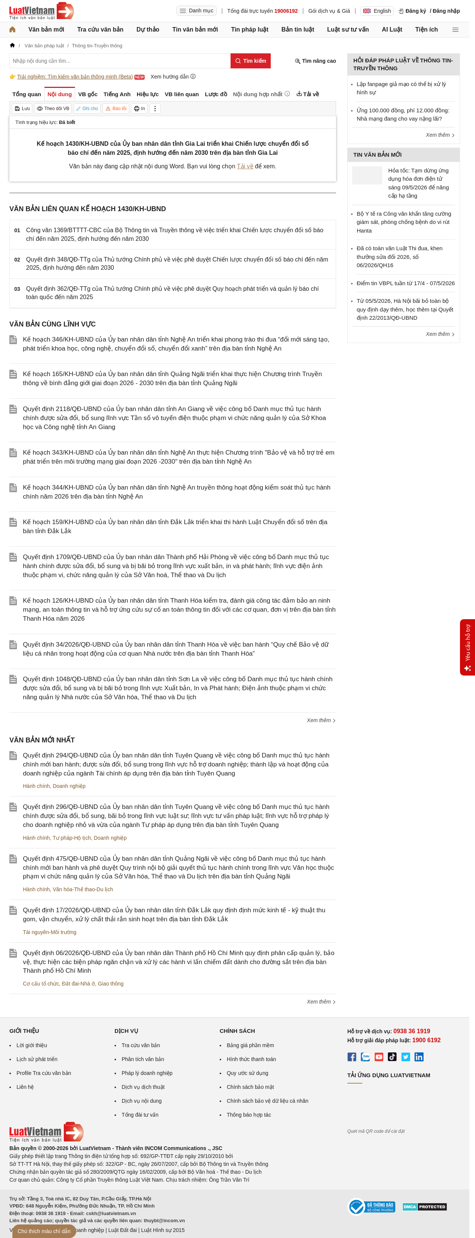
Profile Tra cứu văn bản (44, 1073)
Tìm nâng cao (315, 61)
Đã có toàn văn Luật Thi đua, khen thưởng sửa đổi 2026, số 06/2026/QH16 (400, 256)
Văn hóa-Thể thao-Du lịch (83, 889)
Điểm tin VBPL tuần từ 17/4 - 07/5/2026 (406, 283)
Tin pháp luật (249, 29)
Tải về (245, 166)
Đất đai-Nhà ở (78, 984)
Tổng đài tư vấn (140, 1115)
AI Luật (392, 29)
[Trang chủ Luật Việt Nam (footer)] (46, 1140)
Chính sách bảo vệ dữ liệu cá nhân (267, 1101)
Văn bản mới (46, 29)
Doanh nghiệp (69, 786)
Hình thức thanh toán (251, 1059)
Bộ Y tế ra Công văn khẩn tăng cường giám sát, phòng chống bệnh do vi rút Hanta (404, 222)
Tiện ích (426, 29)
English (377, 11)
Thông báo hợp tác (249, 1115)
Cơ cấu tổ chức (41, 984)
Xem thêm (321, 720)
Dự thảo (147, 29)
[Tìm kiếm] (251, 60)
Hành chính (36, 786)
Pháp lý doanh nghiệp (147, 1073)
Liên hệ (25, 1087)
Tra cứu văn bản (100, 29)
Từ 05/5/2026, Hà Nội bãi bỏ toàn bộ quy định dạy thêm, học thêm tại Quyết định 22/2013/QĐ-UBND (405, 309)
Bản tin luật (297, 29)
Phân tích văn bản (143, 1059)
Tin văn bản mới (195, 29)
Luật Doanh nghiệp (81, 1230)
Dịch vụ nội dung (142, 1101)
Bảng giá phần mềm (250, 1045)
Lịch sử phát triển (37, 1059)
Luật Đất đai (122, 1230)
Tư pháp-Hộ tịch (72, 838)
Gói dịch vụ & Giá (329, 11)
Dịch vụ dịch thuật (143, 1087)
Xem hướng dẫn (173, 76)
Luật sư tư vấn (348, 29)
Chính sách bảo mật (250, 1087)
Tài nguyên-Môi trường (50, 932)
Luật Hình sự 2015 (163, 1230)
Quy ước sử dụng (247, 1073)
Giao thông (111, 984)
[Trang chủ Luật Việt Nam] (41, 11)
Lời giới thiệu (32, 1045)
